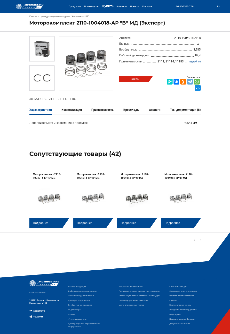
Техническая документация (81, 295)
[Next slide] (199, 240)
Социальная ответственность (183, 291)
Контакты (147, 6)
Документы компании (179, 323)
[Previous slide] (194, 240)
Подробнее (194, 61)
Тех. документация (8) (185, 109)
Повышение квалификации (182, 319)
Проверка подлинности (79, 300)
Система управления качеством (133, 300)
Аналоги (154, 109)
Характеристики (40, 109)
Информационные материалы (82, 291)
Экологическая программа (181, 295)
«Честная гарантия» (77, 319)
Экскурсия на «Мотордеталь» (183, 309)
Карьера (173, 300)
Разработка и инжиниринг (131, 286)
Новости (134, 6)
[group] (49, 198)
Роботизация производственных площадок (139, 295)
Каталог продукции (77, 286)
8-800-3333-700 (184, 6)
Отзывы (71, 314)
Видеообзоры (74, 309)
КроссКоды (131, 109)
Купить (107, 6)
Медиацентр (175, 314)
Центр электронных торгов (131, 305)
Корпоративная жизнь (180, 305)
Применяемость (102, 109)
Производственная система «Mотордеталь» (139, 291)
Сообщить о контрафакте (80, 305)
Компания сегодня (178, 286)
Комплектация (72, 109)
